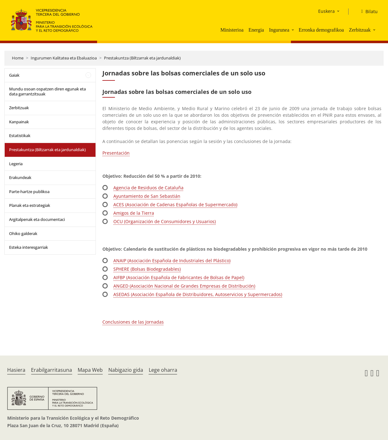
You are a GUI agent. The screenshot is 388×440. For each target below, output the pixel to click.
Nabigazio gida (125, 369)
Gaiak (14, 75)
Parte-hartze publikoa (29, 191)
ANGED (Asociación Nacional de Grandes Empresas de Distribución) (184, 286)
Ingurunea (279, 30)
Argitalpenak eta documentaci (37, 219)
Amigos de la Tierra (133, 213)
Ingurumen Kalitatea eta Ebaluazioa (64, 58)
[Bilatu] (366, 11)
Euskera (326, 11)
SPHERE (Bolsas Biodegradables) (147, 269)
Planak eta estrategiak (29, 205)
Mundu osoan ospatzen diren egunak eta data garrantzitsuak (47, 91)
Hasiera (16, 369)
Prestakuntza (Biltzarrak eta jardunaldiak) (142, 58)
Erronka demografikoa (321, 30)
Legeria (16, 163)
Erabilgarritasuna (51, 369)
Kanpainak (19, 122)
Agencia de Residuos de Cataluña (148, 188)
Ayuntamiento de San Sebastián (146, 196)
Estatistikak (19, 135)
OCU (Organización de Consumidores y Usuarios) (164, 221)
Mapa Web (90, 369)
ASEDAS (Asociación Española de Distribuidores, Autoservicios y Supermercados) (197, 294)
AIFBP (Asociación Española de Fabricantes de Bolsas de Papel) (178, 277)
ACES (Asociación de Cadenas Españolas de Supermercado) (175, 204)
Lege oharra (163, 369)
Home (17, 58)
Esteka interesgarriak (28, 247)
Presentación (116, 153)
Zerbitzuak (359, 30)
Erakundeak (20, 177)
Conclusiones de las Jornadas (133, 322)
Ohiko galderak (23, 233)
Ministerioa (232, 30)
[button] (293, 30)
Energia (256, 30)
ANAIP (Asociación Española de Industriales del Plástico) (171, 260)
